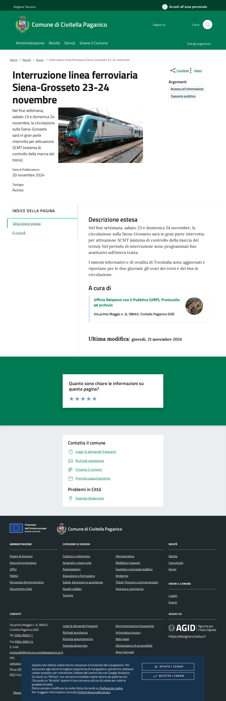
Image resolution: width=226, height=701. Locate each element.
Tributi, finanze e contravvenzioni (137, 582)
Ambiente (122, 575)
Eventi (173, 602)
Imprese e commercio (129, 588)
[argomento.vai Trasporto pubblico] (183, 96)
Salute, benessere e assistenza (83, 582)
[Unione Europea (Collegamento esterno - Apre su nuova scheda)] (29, 529)
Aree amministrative (23, 562)
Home (13, 59)
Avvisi (40, 59)
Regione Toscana (25, 6)
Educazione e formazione (79, 575)
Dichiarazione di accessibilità (134, 645)
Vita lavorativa (125, 556)
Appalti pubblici (72, 588)
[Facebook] (170, 24)
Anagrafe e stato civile (77, 562)
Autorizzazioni (72, 569)
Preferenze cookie (111, 688)
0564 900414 (24, 641)
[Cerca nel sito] (207, 24)
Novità (27, 59)
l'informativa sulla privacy (93, 692)
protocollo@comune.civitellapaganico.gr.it (36, 652)
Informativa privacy (128, 632)
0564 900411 (24, 635)
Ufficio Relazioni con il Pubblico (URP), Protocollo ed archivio (137, 302)
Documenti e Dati (21, 588)
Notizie (173, 556)
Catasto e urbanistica (76, 556)
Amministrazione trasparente (135, 626)
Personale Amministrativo (27, 582)
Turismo (68, 595)
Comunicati (176, 562)
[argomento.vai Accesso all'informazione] (187, 88)
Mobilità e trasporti (128, 562)
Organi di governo (21, 556)
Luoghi (173, 595)
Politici (14, 575)
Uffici (13, 569)
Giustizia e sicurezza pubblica (134, 569)
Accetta (168, 676)
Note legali (122, 639)
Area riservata (125, 652)
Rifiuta (168, 666)
